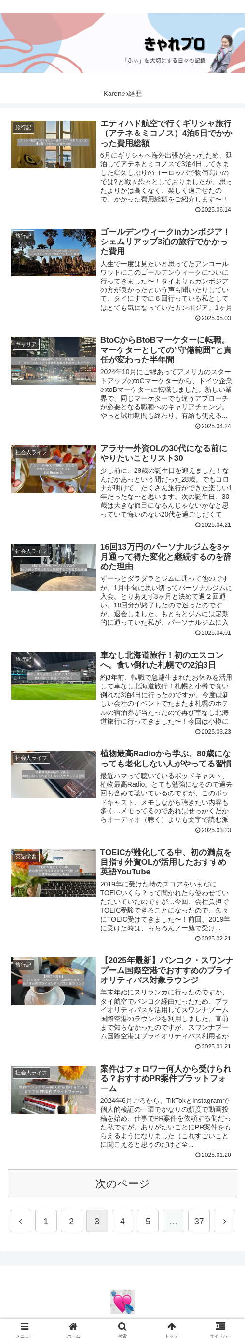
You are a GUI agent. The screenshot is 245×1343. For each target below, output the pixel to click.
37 (199, 1225)
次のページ (122, 1187)
